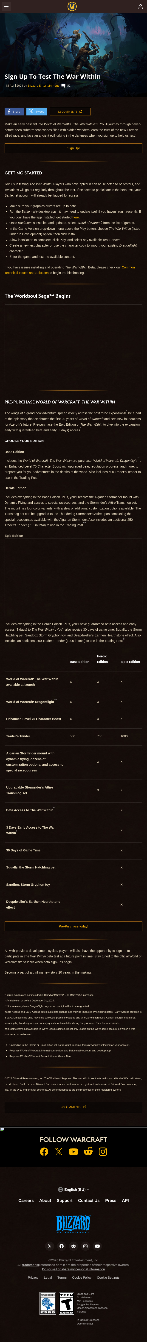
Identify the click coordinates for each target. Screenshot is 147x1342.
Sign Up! (73, 148)
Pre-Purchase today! (73, 926)
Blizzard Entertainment (43, 85)
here (75, 217)
